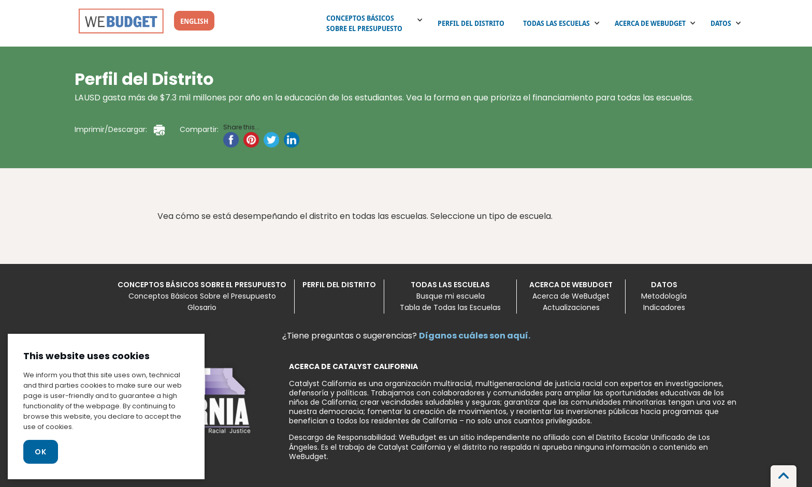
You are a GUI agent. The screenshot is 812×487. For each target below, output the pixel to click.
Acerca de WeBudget (650, 23)
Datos (721, 23)
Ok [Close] (41, 452)
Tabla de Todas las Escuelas (450, 307)
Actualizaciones (571, 307)
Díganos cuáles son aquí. (474, 336)
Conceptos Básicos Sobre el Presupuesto (364, 23)
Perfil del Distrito (471, 23)
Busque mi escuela (450, 296)
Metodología (664, 296)
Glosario (201, 307)
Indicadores (664, 307)
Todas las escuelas (556, 23)
